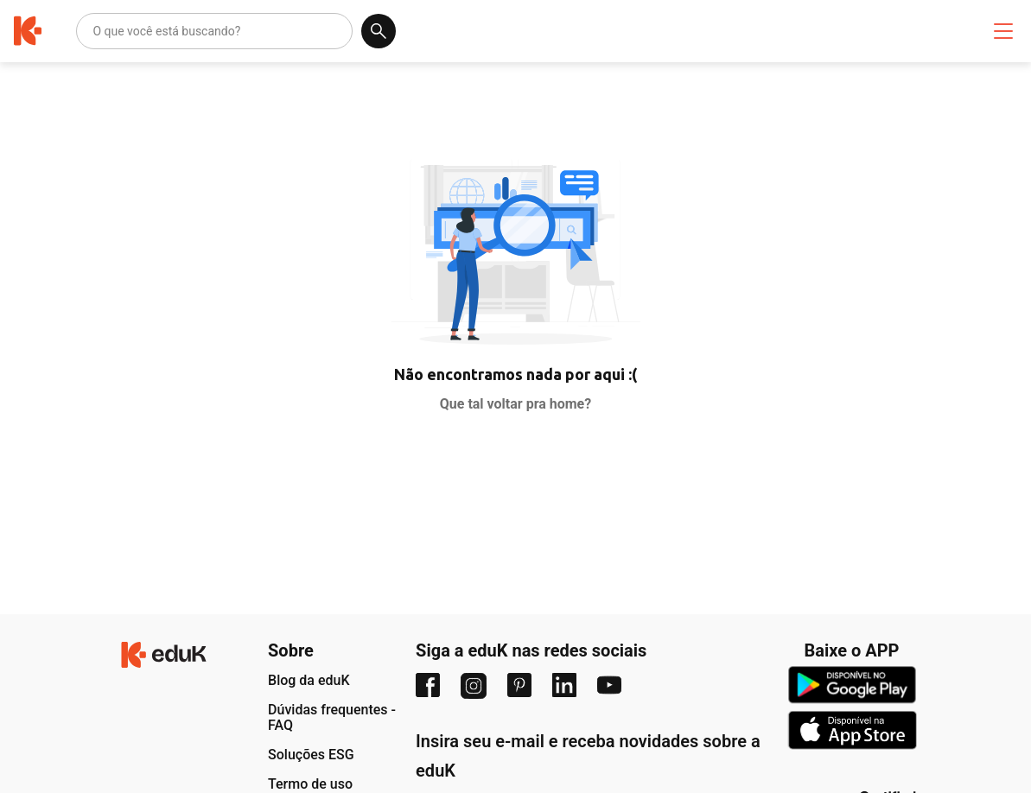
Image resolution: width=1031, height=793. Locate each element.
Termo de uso (310, 784)
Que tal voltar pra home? (515, 404)
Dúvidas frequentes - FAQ (332, 717)
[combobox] (93, 31)
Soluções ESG (311, 754)
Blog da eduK (309, 680)
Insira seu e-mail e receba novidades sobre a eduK (588, 756)
